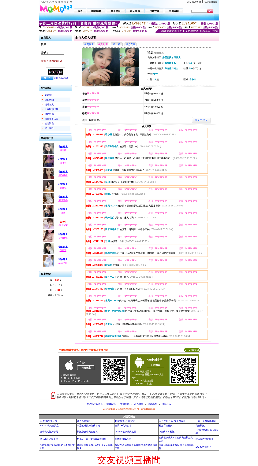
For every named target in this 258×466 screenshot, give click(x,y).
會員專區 (124, 403)
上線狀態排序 (51, 109)
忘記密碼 (63, 78)
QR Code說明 (192, 350)
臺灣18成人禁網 (123, 425)
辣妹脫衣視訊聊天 (205, 439)
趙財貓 (63, 150)
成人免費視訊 (84, 421)
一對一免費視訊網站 (206, 421)
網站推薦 (49, 114)
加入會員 (138, 403)
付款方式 (166, 403)
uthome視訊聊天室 (49, 425)
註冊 (56, 78)
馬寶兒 (63, 188)
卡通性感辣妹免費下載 (88, 425)
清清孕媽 (63, 200)
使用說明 (152, 403)
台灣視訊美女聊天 (49, 431)
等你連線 (63, 175)
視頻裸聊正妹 (166, 425)
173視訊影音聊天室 (125, 421)
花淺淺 (63, 250)
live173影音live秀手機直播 (172, 421)
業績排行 (49, 95)
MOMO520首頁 (95, 403)
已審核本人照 (51, 118)
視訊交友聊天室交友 (87, 431)
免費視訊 (200, 425)
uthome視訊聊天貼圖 (125, 431)
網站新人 (49, 104)
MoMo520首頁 (193, 2)
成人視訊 (49, 128)
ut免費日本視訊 (166, 431)
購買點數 (110, 403)
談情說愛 (49, 123)
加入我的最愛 (210, 2)
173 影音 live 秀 (203, 447)
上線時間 (49, 99)
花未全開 (63, 263)
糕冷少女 (63, 225)
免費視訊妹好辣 (123, 439)
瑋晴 (63, 213)
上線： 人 (55, 280)
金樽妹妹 (63, 238)
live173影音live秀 (48, 421)
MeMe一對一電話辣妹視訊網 (91, 439)
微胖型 (63, 162)
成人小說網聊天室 (49, 439)
